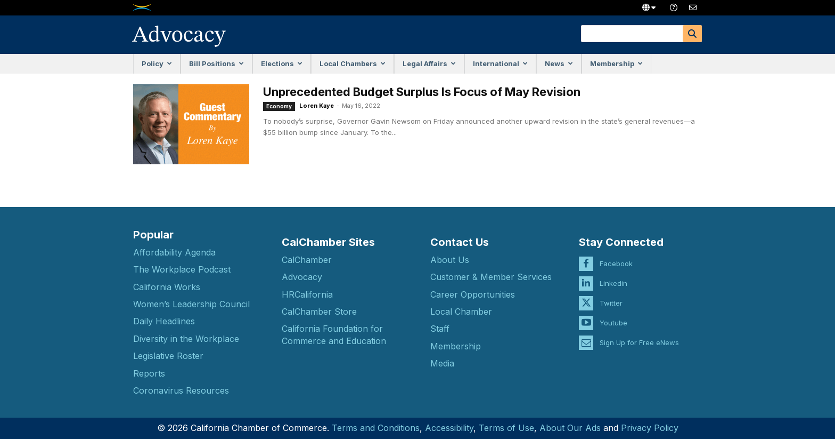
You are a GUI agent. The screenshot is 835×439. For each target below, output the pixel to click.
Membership (616, 63)
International (500, 63)
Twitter (611, 295)
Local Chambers (353, 63)
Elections (281, 63)
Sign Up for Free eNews (639, 334)
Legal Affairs (429, 63)
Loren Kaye (316, 105)
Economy (279, 106)
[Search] (692, 33)
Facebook (616, 255)
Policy (157, 63)
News (559, 63)
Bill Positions (216, 63)
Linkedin (613, 275)
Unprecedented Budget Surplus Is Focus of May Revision (421, 92)
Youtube (613, 314)
